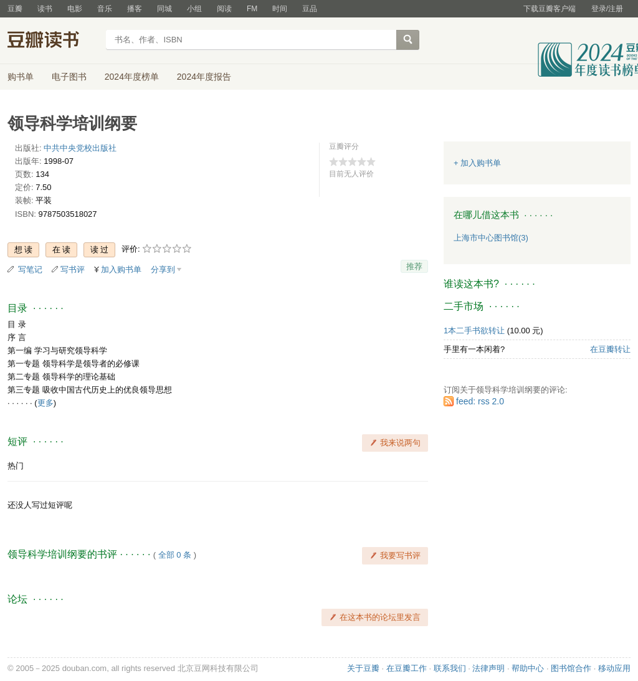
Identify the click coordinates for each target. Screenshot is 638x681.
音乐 (104, 8)
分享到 (163, 269)
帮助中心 (528, 668)
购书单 (20, 77)
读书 (44, 8)
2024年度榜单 (132, 77)
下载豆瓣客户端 (549, 8)
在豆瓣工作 (406, 668)
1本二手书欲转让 (474, 330)
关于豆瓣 (363, 668)
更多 (45, 402)
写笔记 (30, 269)
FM (252, 8)
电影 (74, 8)
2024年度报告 (204, 77)
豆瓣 (14, 8)
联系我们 (450, 668)
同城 (164, 8)
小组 (194, 8)
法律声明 (488, 668)
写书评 (72, 269)
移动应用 (614, 668)
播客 (134, 8)
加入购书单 (121, 269)
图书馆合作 (571, 668)
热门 (15, 465)
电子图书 (69, 77)
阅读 (224, 8)
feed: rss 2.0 (480, 401)
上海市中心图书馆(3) (491, 237)
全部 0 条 (174, 555)
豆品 (309, 8)
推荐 (414, 266)
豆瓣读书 (52, 41)
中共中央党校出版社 (80, 148)
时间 (279, 8)
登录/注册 (607, 8)
